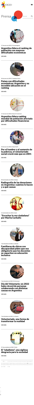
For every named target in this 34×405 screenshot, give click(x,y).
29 (11, 363)
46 (4, 364)
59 (23, 364)
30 (13, 363)
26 (7, 363)
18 (27, 361)
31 (14, 363)
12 (18, 361)
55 (17, 364)
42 (30, 363)
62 (27, 364)
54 (16, 364)
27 (8, 363)
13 (20, 361)
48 (7, 364)
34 (18, 363)
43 (31, 363)
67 (3, 366)
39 (26, 363)
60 (24, 364)
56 (18, 364)
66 (1, 366)
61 (26, 364)
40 (27, 363)
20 (30, 361)
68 (4, 366)
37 (23, 363)
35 (20, 363)
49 (8, 364)
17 (26, 361)
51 (11, 364)
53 (14, 364)
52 (13, 364)
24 (4, 363)
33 (17, 363)
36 (21, 363)
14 (21, 361)
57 (20, 364)
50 (10, 364)
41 (29, 363)
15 (23, 361)
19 (29, 361)
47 (6, 364)
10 (16, 361)
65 (31, 364)
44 (1, 364)
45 (3, 364)
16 (24, 361)
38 (24, 363)
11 (17, 361)
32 (16, 363)
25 (6, 363)
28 (10, 363)
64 (30, 364)
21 (31, 361)
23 (3, 363)
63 (29, 364)
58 (21, 364)
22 (1, 363)
